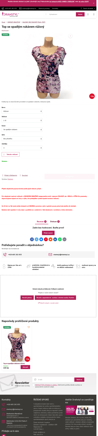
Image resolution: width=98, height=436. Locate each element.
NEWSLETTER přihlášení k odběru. (46, 385)
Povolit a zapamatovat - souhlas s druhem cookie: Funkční (55, 298)
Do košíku (70, 170)
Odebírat (79, 380)
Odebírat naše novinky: (22, 386)
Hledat (80, 14)
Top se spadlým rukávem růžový (14, 363)
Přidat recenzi (48, 233)
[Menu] (93, 14)
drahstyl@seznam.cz (13, 416)
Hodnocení (5, 31)
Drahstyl (10, 179)
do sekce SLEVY (84, 1)
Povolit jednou (27, 298)
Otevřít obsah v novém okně (48, 303)
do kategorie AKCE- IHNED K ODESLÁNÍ (62, 1)
